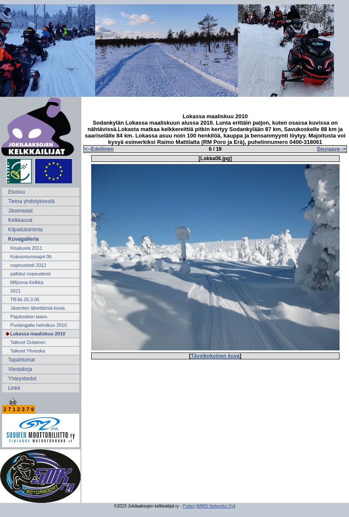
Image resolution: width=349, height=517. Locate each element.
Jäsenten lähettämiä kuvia (37, 308)
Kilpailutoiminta (25, 230)
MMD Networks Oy (216, 506)
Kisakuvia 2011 (26, 248)
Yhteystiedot (22, 379)
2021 (15, 290)
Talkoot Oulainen (27, 342)
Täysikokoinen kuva (215, 356)
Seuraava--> (331, 149)
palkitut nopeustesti (30, 273)
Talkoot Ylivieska (27, 350)
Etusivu (16, 192)
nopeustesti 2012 (28, 265)
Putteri (189, 506)
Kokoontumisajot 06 (31, 256)
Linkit (14, 388)
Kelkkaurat (20, 220)
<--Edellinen (98, 149)
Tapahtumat (21, 360)
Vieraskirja (20, 369)
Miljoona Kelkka (26, 282)
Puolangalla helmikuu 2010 (38, 325)
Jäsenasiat (20, 211)
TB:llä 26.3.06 (24, 299)
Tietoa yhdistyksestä (31, 201)
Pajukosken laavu (28, 316)
